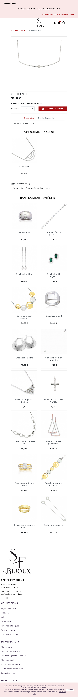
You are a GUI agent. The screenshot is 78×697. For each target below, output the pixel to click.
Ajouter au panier (53, 108)
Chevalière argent (53, 316)
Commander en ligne (10, 651)
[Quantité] (27, 108)
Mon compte (6, 647)
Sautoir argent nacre (53, 525)
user (54, 23)
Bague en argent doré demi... (24, 526)
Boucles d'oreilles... (24, 274)
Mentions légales (8, 660)
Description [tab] (29, 118)
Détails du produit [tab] (46, 118)
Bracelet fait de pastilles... (53, 233)
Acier (3, 617)
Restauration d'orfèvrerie (12, 669)
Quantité (15, 108)
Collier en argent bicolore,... (24, 317)
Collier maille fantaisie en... (24, 442)
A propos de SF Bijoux (10, 664)
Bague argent (24, 232)
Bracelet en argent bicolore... (53, 484)
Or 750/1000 (6, 622)
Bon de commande (9, 630)
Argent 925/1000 (8, 609)
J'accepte (70, 690)
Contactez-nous (8, 673)
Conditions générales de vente (14, 656)
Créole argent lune (24, 357)
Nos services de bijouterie (12, 635)
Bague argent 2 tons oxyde (24, 484)
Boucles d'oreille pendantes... (53, 442)
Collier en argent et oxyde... (24, 400)
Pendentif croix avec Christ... (53, 400)
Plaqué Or (5, 613)
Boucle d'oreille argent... (54, 275)
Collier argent (24, 166)
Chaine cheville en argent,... (53, 358)
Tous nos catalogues (10, 626)
